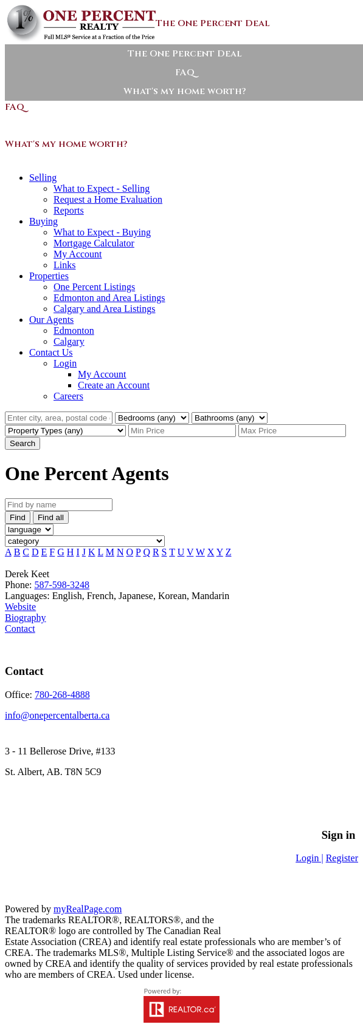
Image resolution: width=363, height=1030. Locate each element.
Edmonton (74, 330)
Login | (309, 858)
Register (342, 858)
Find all (51, 517)
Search (22, 443)
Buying (43, 221)
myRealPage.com (88, 909)
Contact (20, 628)
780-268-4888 (62, 694)
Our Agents (51, 319)
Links (64, 265)
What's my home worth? (184, 91)
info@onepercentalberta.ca (57, 715)
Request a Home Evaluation (108, 199)
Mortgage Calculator (94, 243)
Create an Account (114, 385)
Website (20, 606)
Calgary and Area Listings (105, 308)
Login (65, 363)
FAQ (185, 72)
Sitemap (97, 800)
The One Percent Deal (185, 53)
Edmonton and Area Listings (109, 298)
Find (18, 517)
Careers (68, 396)
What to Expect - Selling (102, 188)
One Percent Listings (94, 287)
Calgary (69, 341)
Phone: (19, 585)
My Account (78, 254)
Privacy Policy (40, 800)
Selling (43, 177)
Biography (25, 617)
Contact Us (51, 352)
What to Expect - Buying (102, 232)
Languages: (28, 596)
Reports (69, 210)
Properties (49, 276)
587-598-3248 (61, 585)
